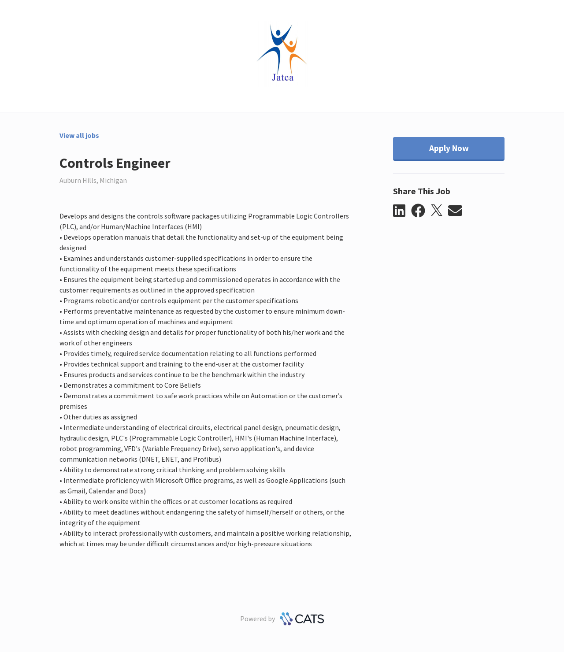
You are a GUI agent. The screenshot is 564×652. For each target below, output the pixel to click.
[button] (402, 211)
